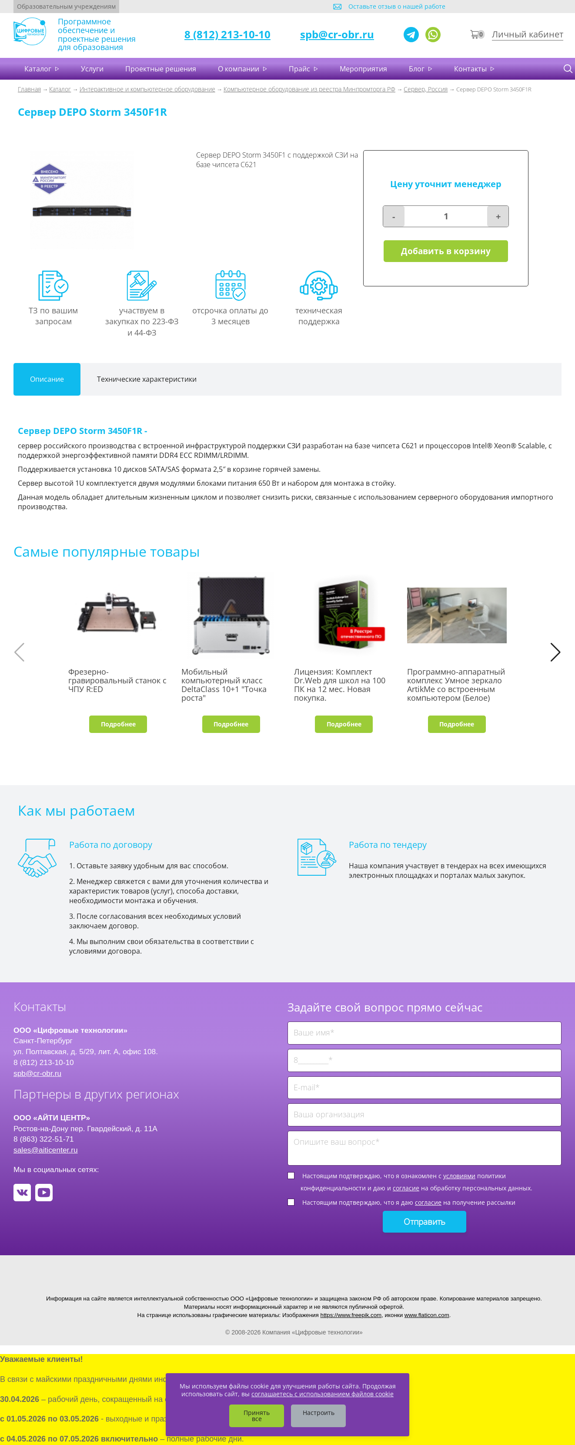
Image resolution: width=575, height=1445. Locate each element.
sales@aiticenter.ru (45, 1150)
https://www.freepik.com (350, 1315)
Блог (417, 69)
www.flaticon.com (427, 1315)
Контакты (471, 69)
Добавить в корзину (446, 251)
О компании (239, 69)
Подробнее (118, 724)
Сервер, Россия (426, 89)
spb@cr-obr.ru (337, 34)
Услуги (92, 69)
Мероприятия (363, 69)
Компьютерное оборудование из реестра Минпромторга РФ (309, 89)
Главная (29, 89)
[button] (556, 652)
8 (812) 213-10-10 (227, 34)
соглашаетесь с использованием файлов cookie (322, 1394)
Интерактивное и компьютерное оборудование (147, 89)
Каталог (38, 69)
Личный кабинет (527, 34)
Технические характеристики (147, 379)
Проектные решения (160, 69)
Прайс (300, 69)
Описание (47, 379)
